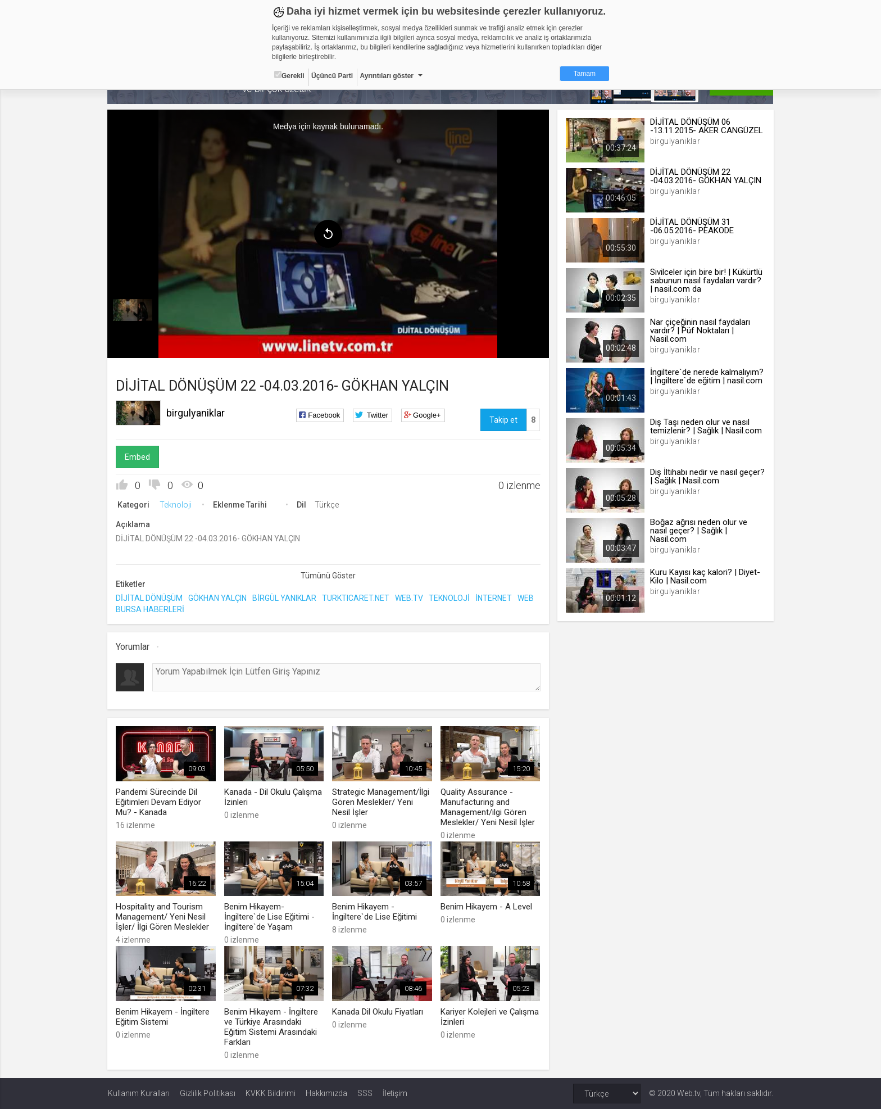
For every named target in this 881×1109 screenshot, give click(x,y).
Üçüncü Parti (332, 76)
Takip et (503, 419)
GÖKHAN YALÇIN (218, 598)
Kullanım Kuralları (139, 1093)
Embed (138, 456)
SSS (365, 1093)
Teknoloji (176, 504)
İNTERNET (494, 598)
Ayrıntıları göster (387, 76)
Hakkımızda (326, 1093)
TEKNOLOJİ (449, 598)
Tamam (585, 74)
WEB (526, 598)
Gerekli (289, 75)
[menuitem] (133, 310)
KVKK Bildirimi (271, 1093)
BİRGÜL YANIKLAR (285, 598)
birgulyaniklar (196, 413)
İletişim (395, 1093)
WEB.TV (410, 598)
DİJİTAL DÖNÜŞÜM (149, 598)
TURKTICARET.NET (356, 598)
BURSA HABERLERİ (150, 608)
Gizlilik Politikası (207, 1093)
